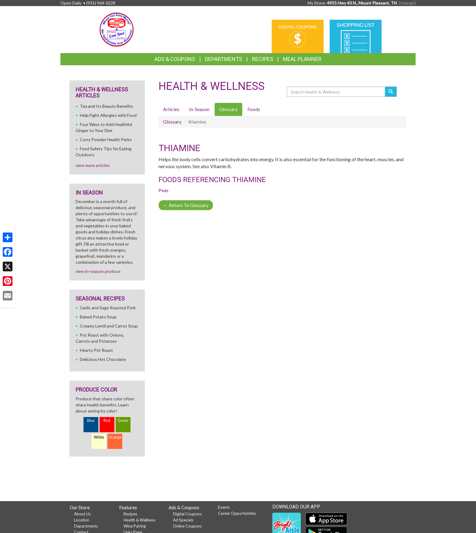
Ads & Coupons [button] (175, 59)
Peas (163, 190)
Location (81, 520)
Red (107, 420)
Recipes (262, 59)
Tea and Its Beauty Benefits (106, 106)
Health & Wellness (139, 520)
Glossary (172, 121)
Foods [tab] (253, 109)
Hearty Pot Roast (96, 350)
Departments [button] (223, 59)
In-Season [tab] (199, 109)
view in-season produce (98, 271)
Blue (91, 420)
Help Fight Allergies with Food (108, 115)
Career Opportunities (237, 513)
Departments (86, 526)
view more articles (93, 165)
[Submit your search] (391, 92)
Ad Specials (183, 520)
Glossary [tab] (228, 109)
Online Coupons (187, 526)
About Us (82, 513)
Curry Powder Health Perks (106, 139)
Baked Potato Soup (98, 316)
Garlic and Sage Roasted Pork (108, 307)
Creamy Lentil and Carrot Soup (109, 325)
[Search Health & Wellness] (336, 92)
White (99, 437)
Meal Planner (302, 59)
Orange (115, 437)
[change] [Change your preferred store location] (407, 2)
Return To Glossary (186, 205)
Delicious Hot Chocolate (103, 359)
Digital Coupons (187, 513)
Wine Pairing (135, 526)
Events (224, 507)
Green (122, 420)
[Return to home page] (116, 29)
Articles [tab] (171, 109)
